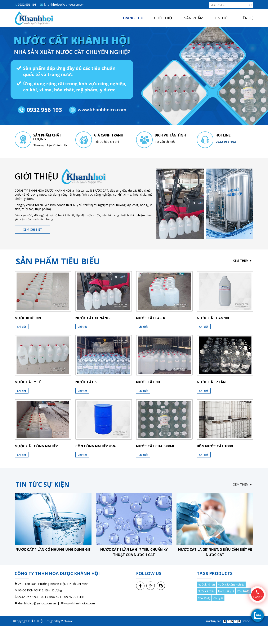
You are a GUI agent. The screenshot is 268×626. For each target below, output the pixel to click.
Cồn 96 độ (243, 591)
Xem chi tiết (32, 229)
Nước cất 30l (148, 382)
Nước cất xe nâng (92, 318)
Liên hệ (246, 18)
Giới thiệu (164, 18)
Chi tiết (21, 327)
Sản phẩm (194, 18)
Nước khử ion (28, 318)
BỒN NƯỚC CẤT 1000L (215, 446)
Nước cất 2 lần (211, 382)
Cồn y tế (218, 598)
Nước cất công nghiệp (36, 446)
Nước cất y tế (28, 382)
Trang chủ (132, 18)
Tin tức (221, 18)
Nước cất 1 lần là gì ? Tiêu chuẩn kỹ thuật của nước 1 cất (134, 552)
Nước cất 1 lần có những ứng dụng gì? (52, 549)
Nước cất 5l (86, 382)
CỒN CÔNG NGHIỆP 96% (95, 446)
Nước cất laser (150, 318)
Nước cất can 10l (213, 318)
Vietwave (67, 621)
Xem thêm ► (242, 260)
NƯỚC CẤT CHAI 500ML (155, 446)
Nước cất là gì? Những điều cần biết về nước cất (215, 552)
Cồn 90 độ (204, 598)
